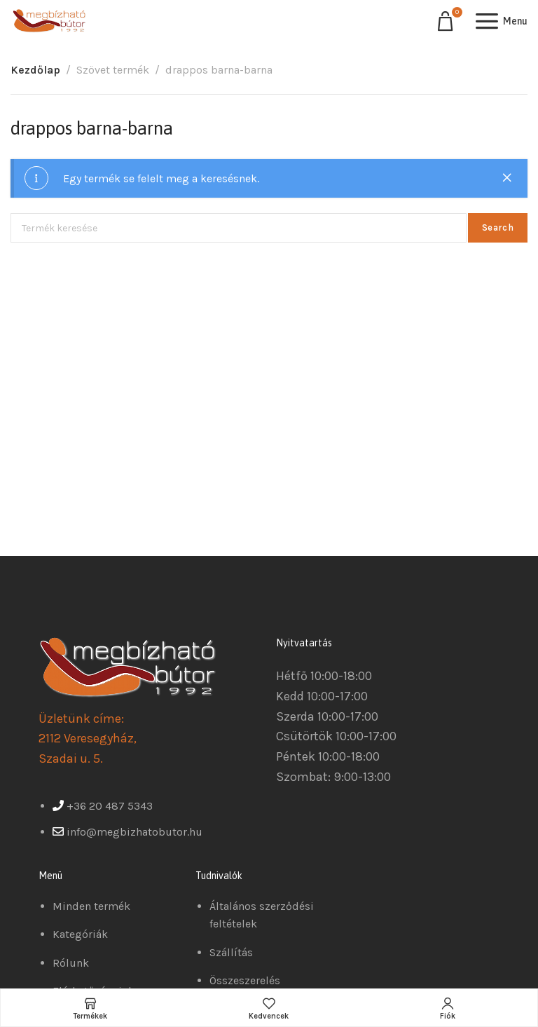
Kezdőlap (35, 69)
